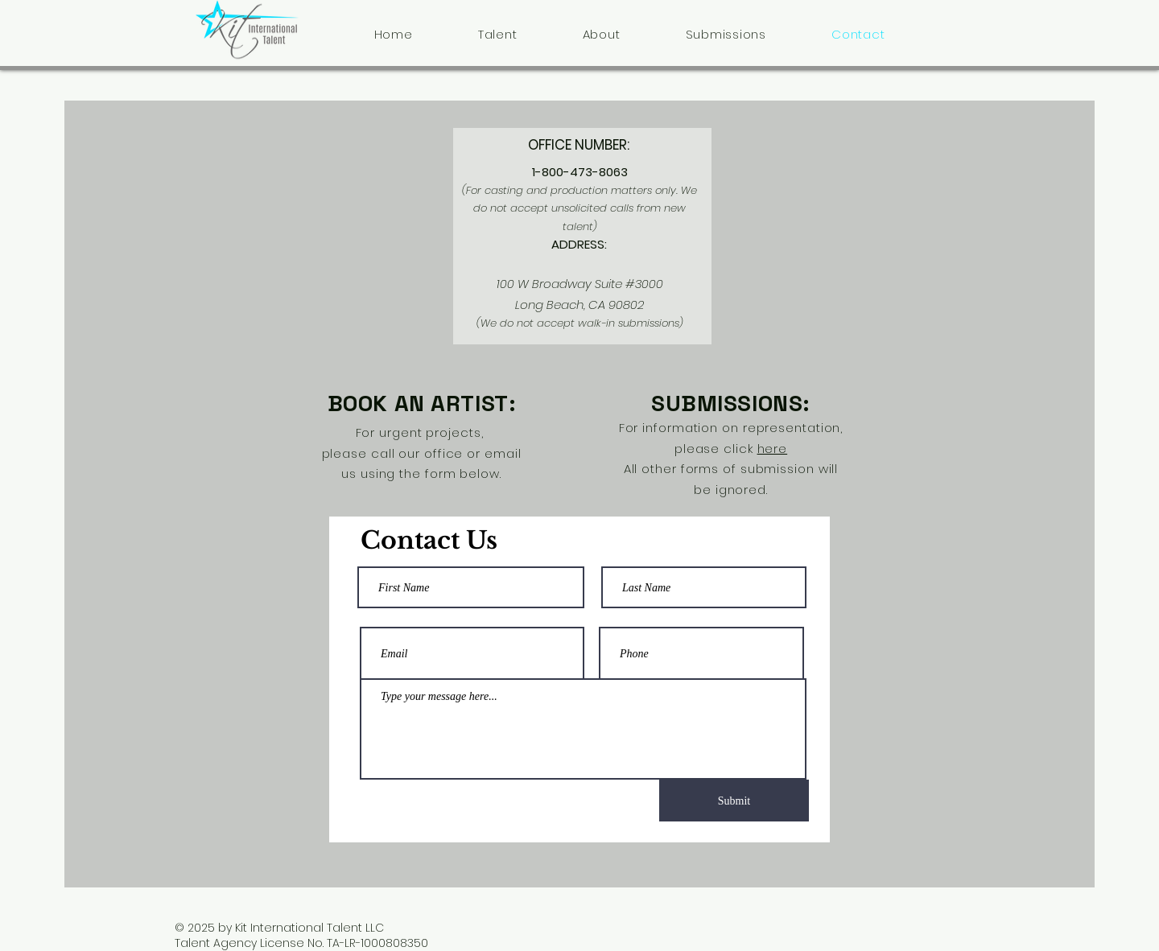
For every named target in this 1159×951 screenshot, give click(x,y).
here (772, 448)
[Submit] (734, 800)
